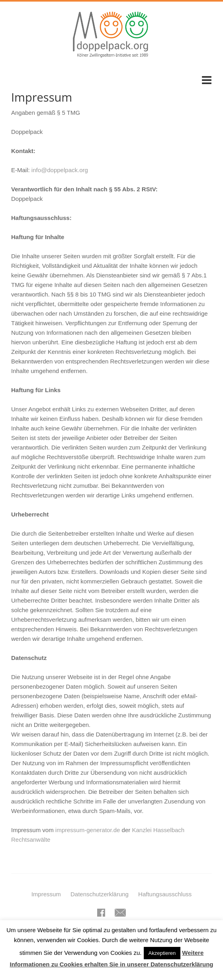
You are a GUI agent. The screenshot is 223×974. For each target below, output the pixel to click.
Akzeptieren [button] (162, 953)
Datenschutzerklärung (99, 894)
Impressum (46, 894)
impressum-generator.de (87, 830)
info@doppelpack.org (59, 170)
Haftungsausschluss (165, 894)
